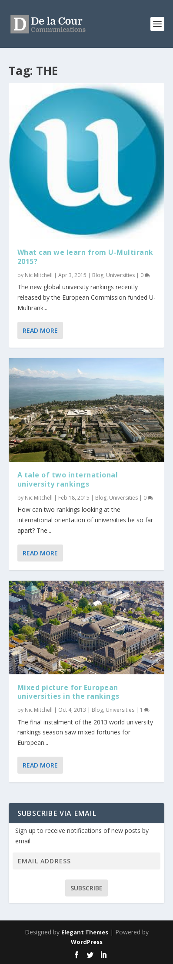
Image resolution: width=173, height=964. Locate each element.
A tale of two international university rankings (67, 479)
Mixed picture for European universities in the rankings (68, 692)
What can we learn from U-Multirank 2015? (85, 256)
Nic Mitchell (39, 275)
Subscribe (86, 888)
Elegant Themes (84, 932)
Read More (40, 330)
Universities (120, 275)
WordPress (87, 942)
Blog (97, 275)
